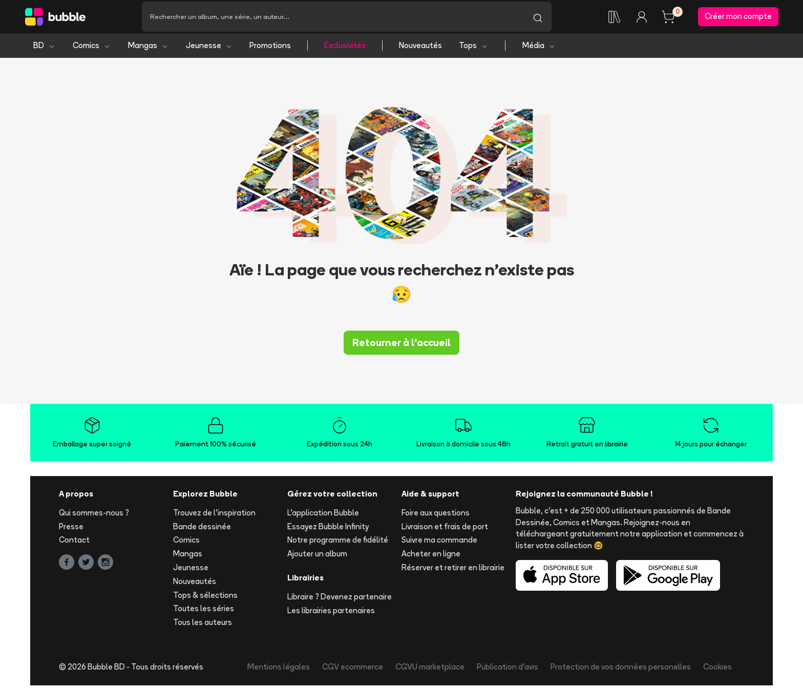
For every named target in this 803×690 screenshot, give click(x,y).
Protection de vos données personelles (621, 671)
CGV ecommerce (352, 671)
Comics (92, 50)
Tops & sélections (205, 600)
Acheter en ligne (431, 558)
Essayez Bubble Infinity (328, 531)
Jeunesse (209, 50)
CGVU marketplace (429, 671)
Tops (473, 50)
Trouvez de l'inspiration (214, 517)
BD (44, 50)
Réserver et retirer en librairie (453, 572)
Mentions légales (278, 671)
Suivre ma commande (439, 545)
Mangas (148, 50)
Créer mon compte (738, 19)
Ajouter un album (317, 558)
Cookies (717, 671)
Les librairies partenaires (331, 615)
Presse (71, 531)
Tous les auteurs (202, 627)
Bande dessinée (202, 531)
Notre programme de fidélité (337, 545)
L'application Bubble (323, 517)
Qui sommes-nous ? (94, 517)
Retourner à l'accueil (401, 347)
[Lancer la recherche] (538, 19)
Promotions (270, 50)
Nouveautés (420, 50)
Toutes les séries (203, 613)
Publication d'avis (507, 671)
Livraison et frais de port (445, 531)
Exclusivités (345, 50)
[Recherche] (332, 19)
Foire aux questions (436, 517)
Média (539, 50)
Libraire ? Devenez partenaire (339, 601)
